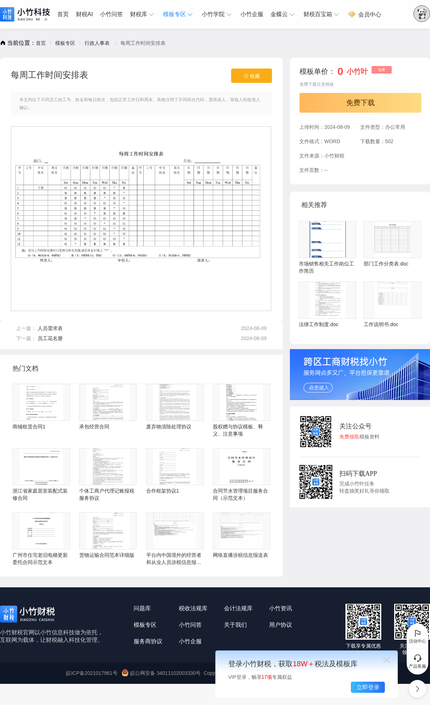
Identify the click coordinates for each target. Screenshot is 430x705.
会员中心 (364, 14)
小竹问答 (111, 14)
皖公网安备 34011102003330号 (161, 673)
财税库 (143, 14)
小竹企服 (251, 14)
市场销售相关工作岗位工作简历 (327, 247)
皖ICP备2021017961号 (91, 673)
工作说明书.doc (392, 304)
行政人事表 (98, 43)
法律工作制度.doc (327, 304)
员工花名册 (50, 338)
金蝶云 (283, 14)
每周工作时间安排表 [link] (143, 43)
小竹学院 (217, 14)
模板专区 (179, 14)
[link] (41, 43)
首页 (63, 14)
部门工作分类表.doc (392, 244)
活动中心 (417, 636)
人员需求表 (50, 328)
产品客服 (417, 661)
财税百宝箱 (322, 14)
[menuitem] (64, 14)
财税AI (84, 14)
